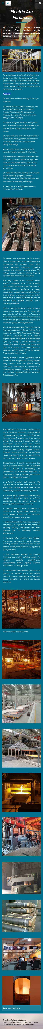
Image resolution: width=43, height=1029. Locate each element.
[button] (3, 3)
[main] (21, 15)
